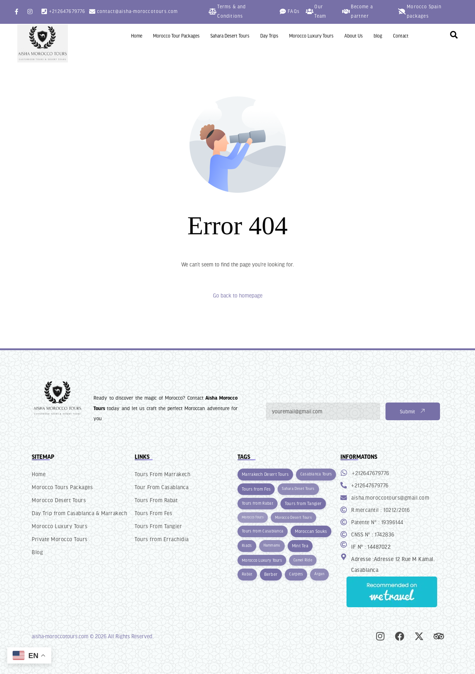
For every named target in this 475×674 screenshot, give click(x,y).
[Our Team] (309, 11)
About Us (353, 35)
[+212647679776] (44, 11)
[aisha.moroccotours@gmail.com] (343, 497)
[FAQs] (283, 11)
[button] (454, 35)
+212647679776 (67, 11)
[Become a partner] (346, 11)
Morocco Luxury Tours (311, 35)
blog (378, 35)
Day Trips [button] (269, 35)
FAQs (294, 11)
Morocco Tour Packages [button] (176, 35)
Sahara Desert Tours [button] (229, 35)
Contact (401, 35)
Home (136, 35)
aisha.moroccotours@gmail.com (390, 497)
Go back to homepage (237, 295)
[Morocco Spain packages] (402, 11)
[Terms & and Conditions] (212, 11)
